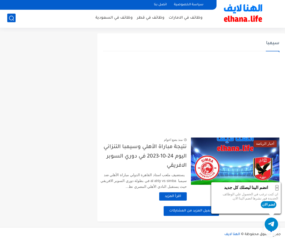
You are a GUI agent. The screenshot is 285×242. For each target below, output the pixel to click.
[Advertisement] (191, 94)
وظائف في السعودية (114, 18)
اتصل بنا (160, 5)
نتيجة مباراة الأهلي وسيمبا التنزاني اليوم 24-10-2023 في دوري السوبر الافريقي (150, 156)
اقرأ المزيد (178, 196)
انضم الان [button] (268, 204)
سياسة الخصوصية (188, 5)
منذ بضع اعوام (178, 140)
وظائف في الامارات (186, 18)
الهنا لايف (232, 234)
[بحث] (11, 18)
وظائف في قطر (150, 18)
